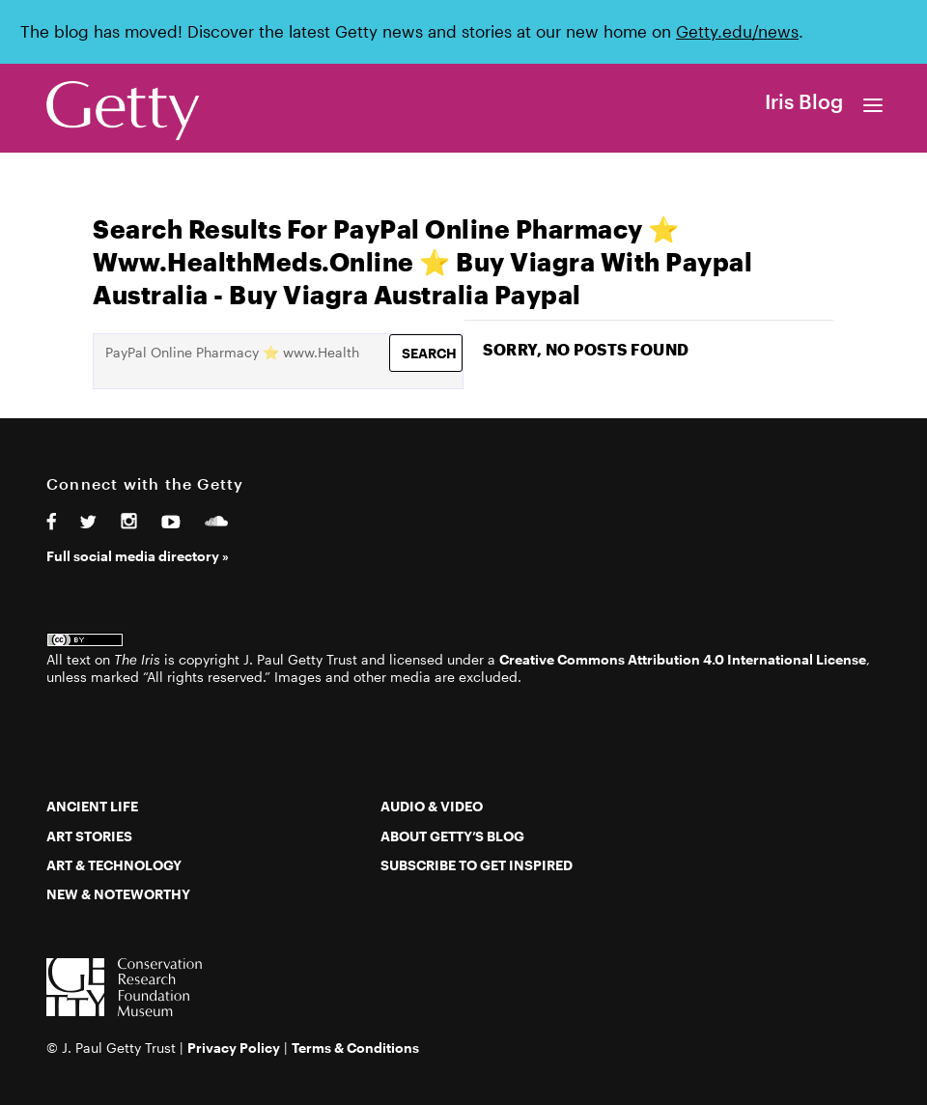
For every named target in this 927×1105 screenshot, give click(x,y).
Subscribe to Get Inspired (476, 865)
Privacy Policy (233, 1047)
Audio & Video (431, 806)
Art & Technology (114, 865)
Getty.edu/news (737, 31)
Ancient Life (92, 806)
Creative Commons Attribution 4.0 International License (682, 659)
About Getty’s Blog (452, 836)
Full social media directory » (137, 556)
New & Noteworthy (118, 894)
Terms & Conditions (355, 1047)
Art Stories (89, 836)
